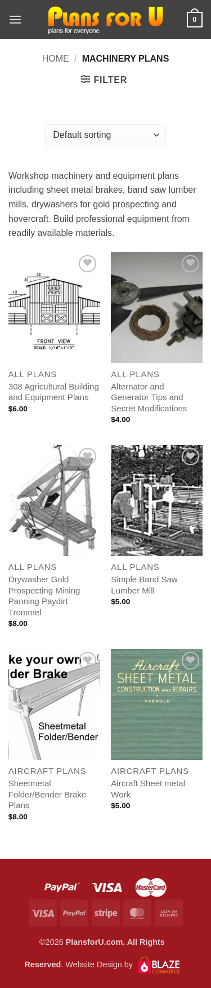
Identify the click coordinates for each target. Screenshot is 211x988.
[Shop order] (105, 135)
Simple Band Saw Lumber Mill (144, 584)
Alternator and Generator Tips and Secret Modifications (149, 397)
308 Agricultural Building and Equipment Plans (53, 392)
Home (55, 58)
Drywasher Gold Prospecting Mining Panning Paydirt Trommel (44, 595)
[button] (15, 19)
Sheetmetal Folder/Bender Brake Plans (47, 794)
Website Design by (122, 964)
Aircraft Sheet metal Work (148, 788)
